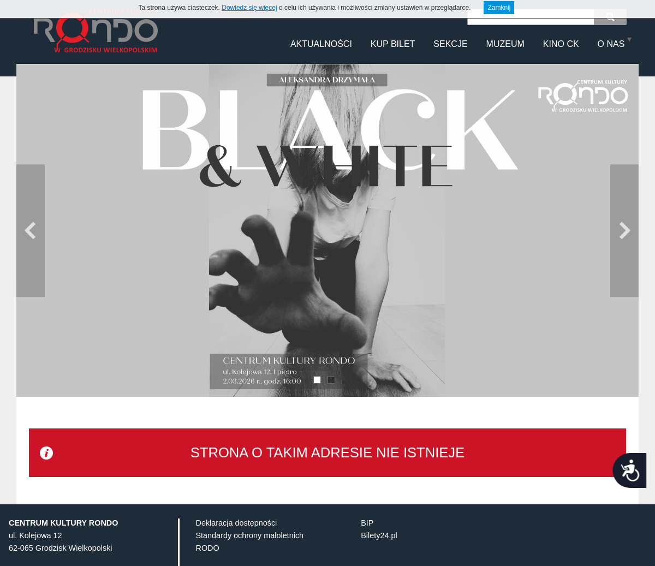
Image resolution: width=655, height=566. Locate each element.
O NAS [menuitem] (611, 44)
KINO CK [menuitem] (561, 44)
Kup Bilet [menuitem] (393, 44)
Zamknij (498, 7)
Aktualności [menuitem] (321, 44)
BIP (367, 540)
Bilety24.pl (379, 553)
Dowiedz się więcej (249, 7)
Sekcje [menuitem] (450, 44)
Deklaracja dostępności (236, 540)
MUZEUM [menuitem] (505, 44)
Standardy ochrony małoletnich (250, 553)
